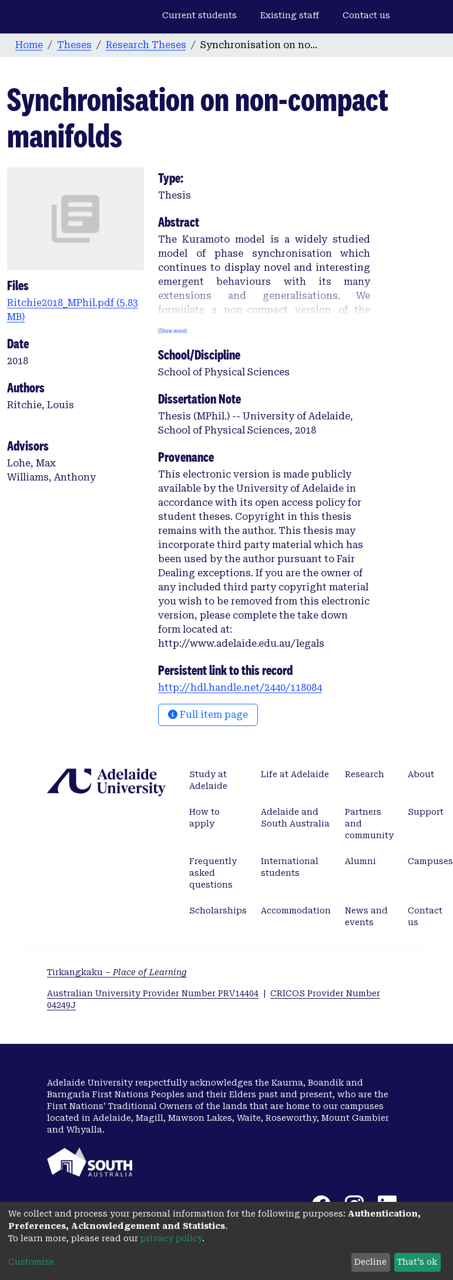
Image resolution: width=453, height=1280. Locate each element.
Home (29, 45)
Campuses (430, 861)
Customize (31, 1261)
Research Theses (146, 45)
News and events (366, 916)
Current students (199, 15)
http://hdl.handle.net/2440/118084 (240, 687)
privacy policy (171, 1238)
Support (426, 812)
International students (289, 867)
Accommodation (296, 910)
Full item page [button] (208, 714)
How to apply (204, 817)
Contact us (366, 15)
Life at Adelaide (295, 774)
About (421, 774)
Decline (370, 1261)
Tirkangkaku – (117, 972)
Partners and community (369, 823)
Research (364, 774)
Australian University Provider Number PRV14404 (153, 993)
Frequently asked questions (213, 872)
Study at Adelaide (208, 780)
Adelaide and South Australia (295, 817)
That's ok (417, 1261)
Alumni (360, 861)
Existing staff (289, 15)
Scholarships (218, 910)
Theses (74, 45)
